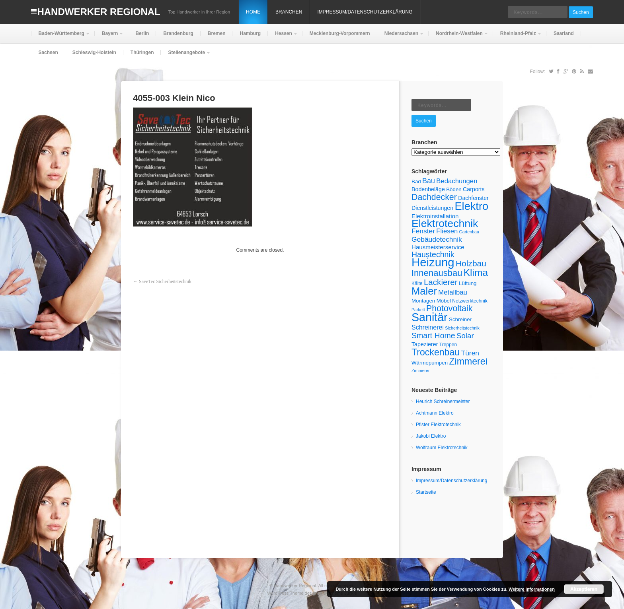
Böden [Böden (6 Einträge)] (454, 189)
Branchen (288, 12)
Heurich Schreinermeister (443, 401)
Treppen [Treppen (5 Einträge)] (448, 344)
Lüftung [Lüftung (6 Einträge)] (467, 283)
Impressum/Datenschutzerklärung (364, 12)
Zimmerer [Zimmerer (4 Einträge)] (420, 370)
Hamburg (250, 33)
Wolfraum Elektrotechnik (442, 447)
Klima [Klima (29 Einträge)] (476, 272)
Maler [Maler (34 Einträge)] (424, 291)
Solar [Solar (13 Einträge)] (465, 336)
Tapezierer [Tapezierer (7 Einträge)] (424, 344)
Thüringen (142, 52)
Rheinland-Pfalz (517, 37)
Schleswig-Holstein (94, 52)
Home (253, 12)
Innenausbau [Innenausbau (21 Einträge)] (436, 273)
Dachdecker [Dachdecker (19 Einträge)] (434, 197)
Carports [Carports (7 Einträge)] (474, 189)
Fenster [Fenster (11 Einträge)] (423, 231)
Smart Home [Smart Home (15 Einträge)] (433, 335)
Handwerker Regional (98, 11)
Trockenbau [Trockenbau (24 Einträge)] (435, 352)
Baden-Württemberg (60, 37)
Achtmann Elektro (435, 413)
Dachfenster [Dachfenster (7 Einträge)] (473, 198)
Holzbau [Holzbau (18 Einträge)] (471, 263)
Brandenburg (178, 33)
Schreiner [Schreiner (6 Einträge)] (460, 319)
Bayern (109, 37)
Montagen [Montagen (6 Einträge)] (423, 301)
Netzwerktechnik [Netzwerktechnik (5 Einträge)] (470, 301)
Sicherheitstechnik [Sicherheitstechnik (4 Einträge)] (462, 328)
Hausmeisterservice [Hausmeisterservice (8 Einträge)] (437, 247)
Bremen (217, 33)
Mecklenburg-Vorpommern (340, 33)
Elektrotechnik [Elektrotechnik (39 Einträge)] (444, 223)
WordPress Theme (285, 593)
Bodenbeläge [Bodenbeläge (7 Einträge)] (428, 189)
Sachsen (48, 52)
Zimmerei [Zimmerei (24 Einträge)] (468, 361)
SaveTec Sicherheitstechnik (165, 281)
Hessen (283, 37)
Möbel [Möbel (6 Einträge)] (444, 301)
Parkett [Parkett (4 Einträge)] (418, 309)
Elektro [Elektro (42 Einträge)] (471, 206)
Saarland (564, 33)
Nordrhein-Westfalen (458, 37)
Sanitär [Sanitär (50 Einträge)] (429, 317)
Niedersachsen (400, 37)
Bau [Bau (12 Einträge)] (428, 181)
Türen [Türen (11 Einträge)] (470, 353)
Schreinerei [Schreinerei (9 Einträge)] (427, 327)
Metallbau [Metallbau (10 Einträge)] (452, 292)
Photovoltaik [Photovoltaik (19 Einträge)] (449, 308)
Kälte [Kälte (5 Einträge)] (417, 283)
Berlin (142, 33)
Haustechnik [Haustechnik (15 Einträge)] (432, 254)
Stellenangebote (186, 56)
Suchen (581, 12)
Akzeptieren (583, 589)
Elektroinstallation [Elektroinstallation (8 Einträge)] (434, 216)
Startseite (426, 492)
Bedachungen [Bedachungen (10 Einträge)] (456, 181)
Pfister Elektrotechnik (438, 424)
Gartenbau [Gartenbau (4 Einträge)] (469, 231)
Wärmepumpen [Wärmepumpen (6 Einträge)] (429, 363)
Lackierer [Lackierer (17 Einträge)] (441, 282)
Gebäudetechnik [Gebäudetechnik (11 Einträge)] (436, 239)
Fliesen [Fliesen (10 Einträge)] (447, 231)
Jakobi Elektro (431, 436)
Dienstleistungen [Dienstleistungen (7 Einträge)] (432, 208)
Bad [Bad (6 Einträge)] (416, 181)
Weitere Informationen (532, 589)
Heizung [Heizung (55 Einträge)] (432, 262)
